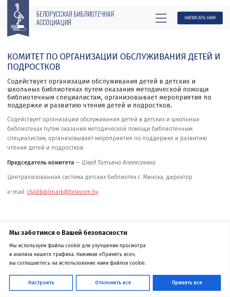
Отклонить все (113, 283)
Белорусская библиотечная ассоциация (75, 18)
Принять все (187, 283)
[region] (115, 259)
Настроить (41, 283)
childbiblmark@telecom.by (62, 191)
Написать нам (200, 17)
